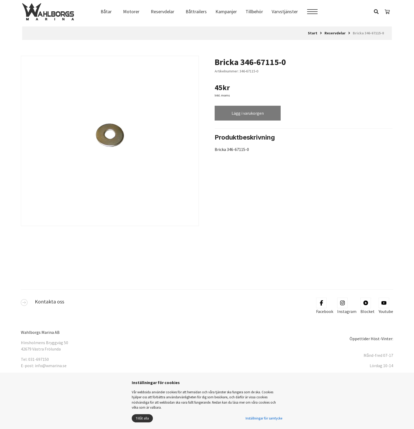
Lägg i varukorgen (248, 113)
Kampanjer (226, 11)
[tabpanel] (109, 137)
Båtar (106, 11)
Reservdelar (162, 11)
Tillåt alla (142, 418)
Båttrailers (196, 11)
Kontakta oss (49, 301)
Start (312, 33)
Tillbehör (254, 11)
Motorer (131, 11)
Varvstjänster (285, 11)
